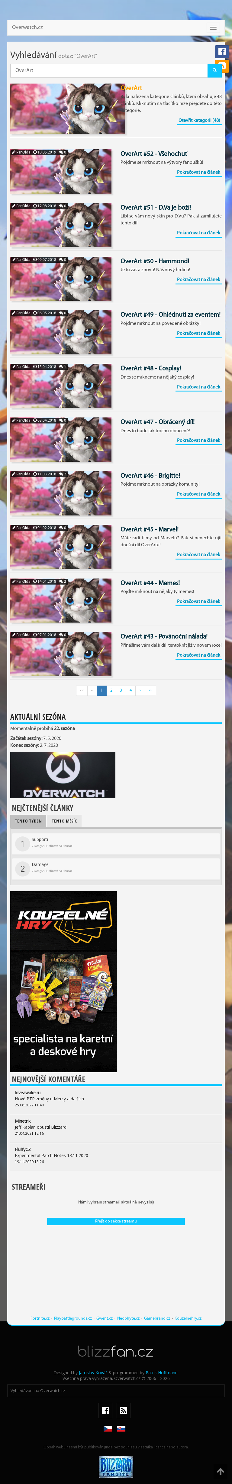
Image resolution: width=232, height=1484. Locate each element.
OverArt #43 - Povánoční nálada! (164, 637)
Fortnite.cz (40, 1318)
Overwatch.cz (27, 27)
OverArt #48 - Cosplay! (151, 369)
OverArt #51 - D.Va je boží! (156, 208)
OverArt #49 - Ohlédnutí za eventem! (171, 315)
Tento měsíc (64, 821)
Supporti (43, 843)
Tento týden (28, 821)
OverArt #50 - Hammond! (155, 261)
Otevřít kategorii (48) (199, 120)
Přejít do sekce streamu (116, 1221)
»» (150, 690)
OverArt (131, 88)
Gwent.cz (104, 1318)
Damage (43, 869)
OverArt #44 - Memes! (150, 583)
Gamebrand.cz (157, 1318)
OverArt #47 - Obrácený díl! (158, 422)
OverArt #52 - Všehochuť (154, 154)
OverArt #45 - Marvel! (150, 530)
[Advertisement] (116, 1273)
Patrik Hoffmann (162, 1372)
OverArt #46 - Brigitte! (150, 476)
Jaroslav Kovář (93, 1372)
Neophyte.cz (128, 1318)
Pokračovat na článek (198, 172)
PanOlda (21, 152)
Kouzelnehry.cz (188, 1318)
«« (82, 690)
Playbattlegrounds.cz (73, 1318)
